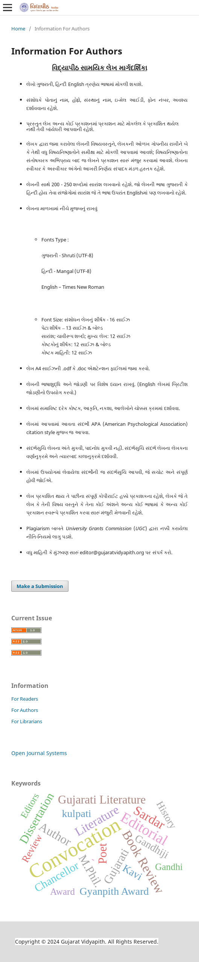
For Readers (24, 698)
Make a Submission (40, 586)
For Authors (24, 710)
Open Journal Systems (39, 753)
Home (18, 28)
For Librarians (26, 721)
